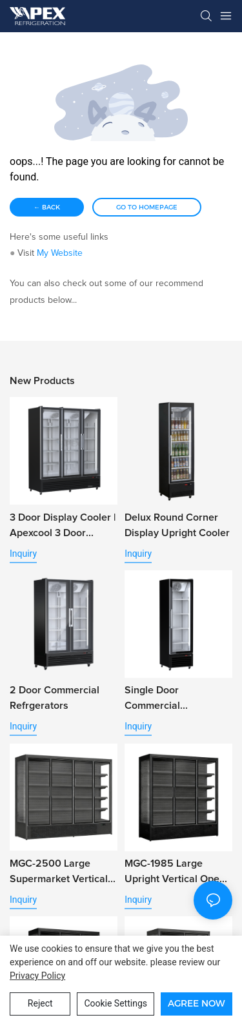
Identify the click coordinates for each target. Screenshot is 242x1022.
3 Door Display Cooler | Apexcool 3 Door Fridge (63, 526)
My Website (60, 253)
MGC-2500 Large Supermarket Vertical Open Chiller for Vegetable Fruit (59, 872)
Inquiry (23, 553)
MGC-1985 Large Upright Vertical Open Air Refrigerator (175, 872)
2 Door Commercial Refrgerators (54, 698)
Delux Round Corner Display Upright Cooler (177, 525)
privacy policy (37, 975)
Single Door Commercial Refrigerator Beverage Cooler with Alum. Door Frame (176, 699)
